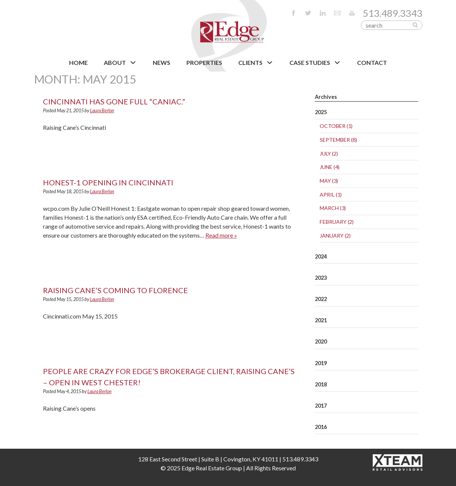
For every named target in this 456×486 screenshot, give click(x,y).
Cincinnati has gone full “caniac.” (114, 101)
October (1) (336, 126)
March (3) (333, 208)
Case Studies (315, 62)
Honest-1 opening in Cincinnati (108, 182)
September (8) (338, 140)
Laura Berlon (102, 110)
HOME (78, 62)
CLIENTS (255, 62)
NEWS (161, 62)
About (120, 62)
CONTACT (372, 62)
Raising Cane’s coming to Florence (115, 290)
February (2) (337, 222)
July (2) (329, 153)
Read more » (221, 235)
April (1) (331, 194)
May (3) (329, 181)
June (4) (329, 167)
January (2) (335, 235)
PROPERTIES (204, 62)
